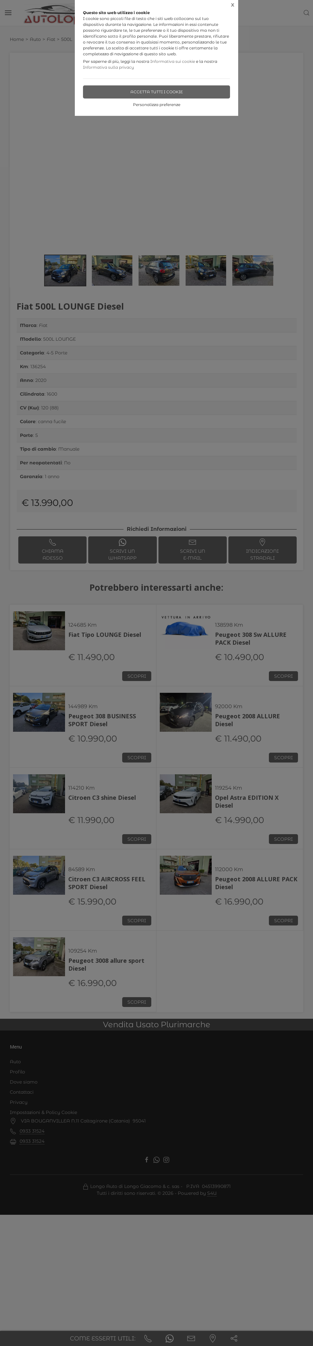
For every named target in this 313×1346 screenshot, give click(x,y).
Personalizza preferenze (156, 104)
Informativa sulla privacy (108, 67)
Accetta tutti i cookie (156, 91)
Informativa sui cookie (172, 61)
